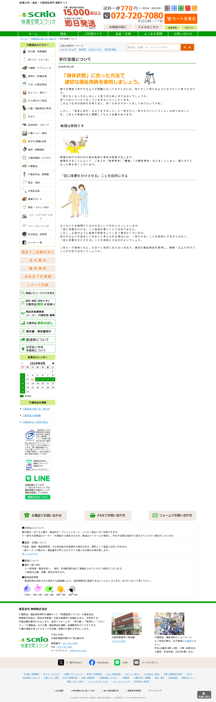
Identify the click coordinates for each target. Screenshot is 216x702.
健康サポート (187, 687)
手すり (189, 684)
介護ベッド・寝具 (51, 687)
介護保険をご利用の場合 (35, 422)
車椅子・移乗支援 (94, 684)
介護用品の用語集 (31, 415)
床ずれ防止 (110, 49)
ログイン (189, 27)
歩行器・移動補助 (31, 684)
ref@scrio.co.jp (78, 660)
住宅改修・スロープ (31, 687)
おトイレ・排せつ (132, 684)
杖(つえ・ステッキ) (51, 684)
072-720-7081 (64, 656)
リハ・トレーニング (121, 691)
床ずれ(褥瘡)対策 (70, 687)
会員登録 (172, 27)
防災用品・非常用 (141, 691)
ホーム (33, 33)
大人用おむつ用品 (151, 684)
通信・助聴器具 (88, 687)
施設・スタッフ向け (75, 691)
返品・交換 (123, 33)
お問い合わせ (183, 33)
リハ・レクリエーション (98, 691)
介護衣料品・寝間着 (142, 687)
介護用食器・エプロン (108, 687)
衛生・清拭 (159, 687)
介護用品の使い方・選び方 (36, 409)
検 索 (187, 47)
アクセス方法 (118, 650)
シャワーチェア (68, 49)
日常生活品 (173, 687)
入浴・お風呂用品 (113, 684)
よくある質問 (153, 33)
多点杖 (82, 49)
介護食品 (125, 687)
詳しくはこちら (30, 553)
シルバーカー (95, 49)
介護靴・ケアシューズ (73, 684)
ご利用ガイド (93, 33)
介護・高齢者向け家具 (172, 684)
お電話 (188, 650)
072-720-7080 (70, 652)
